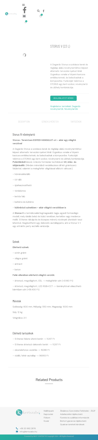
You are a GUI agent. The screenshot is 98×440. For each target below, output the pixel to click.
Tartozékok (75, 121)
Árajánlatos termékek (60, 106)
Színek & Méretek (50, 121)
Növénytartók (71, 109)
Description (24, 121)
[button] (23, 5)
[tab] (24, 121)
